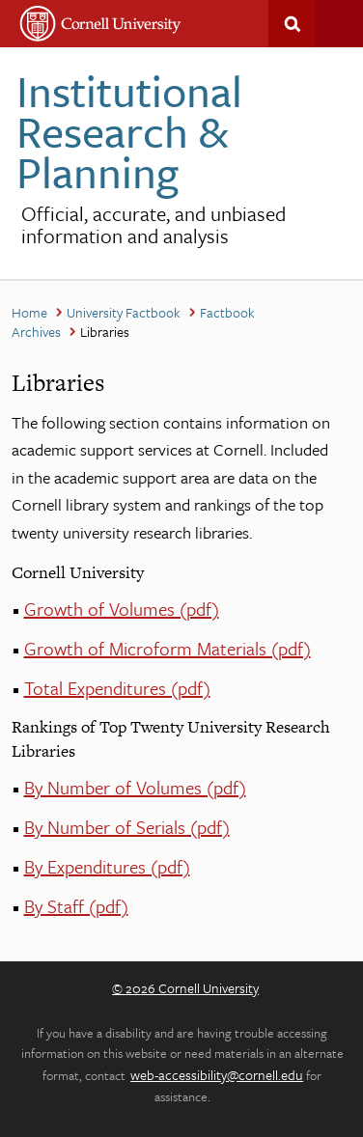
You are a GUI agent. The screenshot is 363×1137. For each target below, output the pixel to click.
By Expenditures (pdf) (107, 866)
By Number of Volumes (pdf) (135, 787)
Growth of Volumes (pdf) (121, 609)
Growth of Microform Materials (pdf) (167, 648)
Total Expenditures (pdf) (117, 688)
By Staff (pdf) (76, 906)
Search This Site (292, 23)
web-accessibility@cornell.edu (216, 1075)
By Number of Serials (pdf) (127, 827)
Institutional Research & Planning (129, 131)
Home (29, 312)
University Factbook (124, 312)
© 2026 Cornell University (185, 988)
